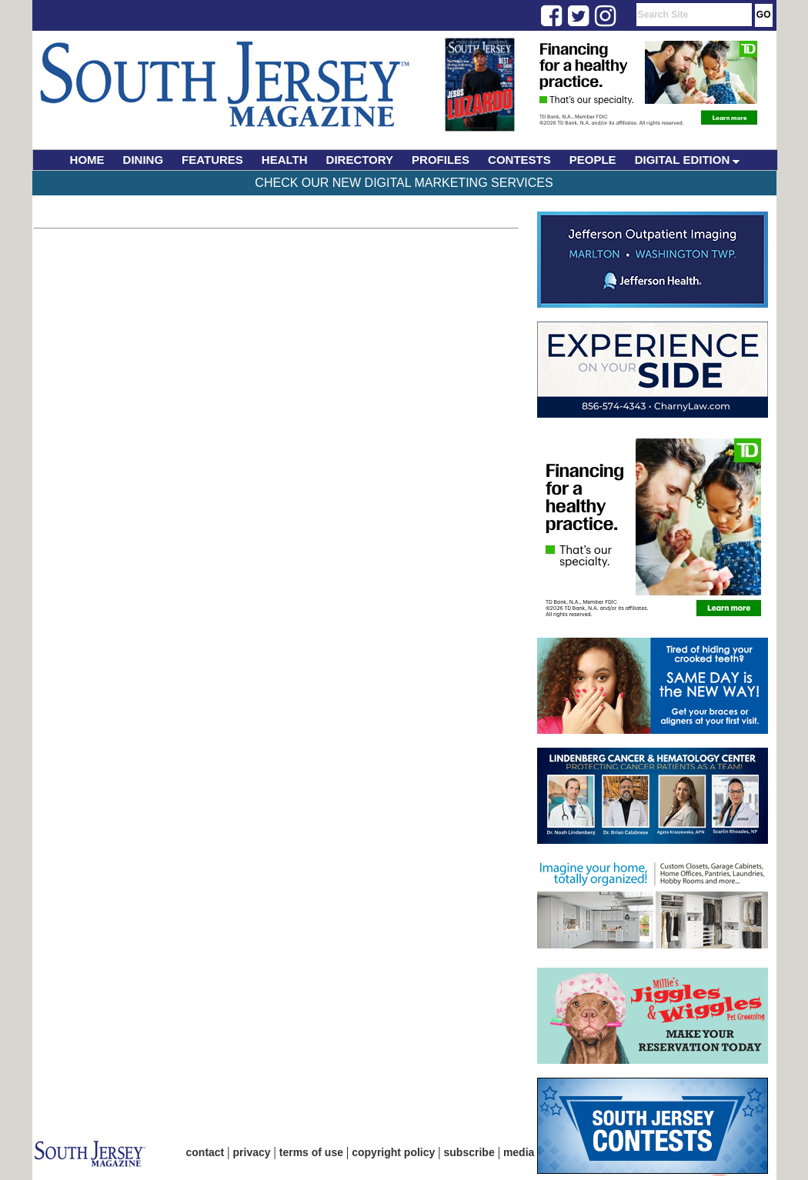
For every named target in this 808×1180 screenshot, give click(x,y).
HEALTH (285, 159)
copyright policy (393, 1152)
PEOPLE (592, 159)
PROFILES (440, 159)
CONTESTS (519, 159)
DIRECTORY (360, 159)
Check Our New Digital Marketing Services (404, 182)
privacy (252, 1152)
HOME (87, 159)
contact (205, 1152)
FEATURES (212, 159)
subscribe (469, 1152)
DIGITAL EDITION (687, 159)
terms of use (311, 1152)
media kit (526, 1152)
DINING (143, 159)
